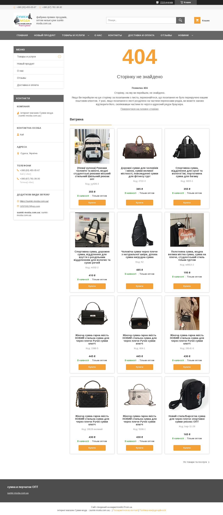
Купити (92, 202)
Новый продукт (45, 35)
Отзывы (21, 78)
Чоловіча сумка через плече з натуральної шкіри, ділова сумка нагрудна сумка (139, 254)
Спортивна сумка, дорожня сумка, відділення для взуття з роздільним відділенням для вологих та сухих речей (92, 257)
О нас (98, 35)
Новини (183, 35)
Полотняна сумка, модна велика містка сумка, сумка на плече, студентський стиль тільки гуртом (187, 255)
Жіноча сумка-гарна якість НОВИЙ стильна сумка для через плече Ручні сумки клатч (92, 339)
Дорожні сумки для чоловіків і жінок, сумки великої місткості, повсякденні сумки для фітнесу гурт (139, 172)
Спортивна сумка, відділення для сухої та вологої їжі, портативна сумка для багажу (186, 172)
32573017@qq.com (30, 206)
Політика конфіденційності (152, 510)
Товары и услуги (73, 35)
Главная (22, 35)
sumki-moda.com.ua (18, 493)
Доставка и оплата (141, 35)
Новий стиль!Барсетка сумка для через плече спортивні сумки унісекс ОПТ (187, 419)
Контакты (115, 35)
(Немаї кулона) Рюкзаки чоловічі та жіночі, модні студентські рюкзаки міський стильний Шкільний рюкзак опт (92, 173)
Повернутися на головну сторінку (140, 109)
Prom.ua (128, 507)
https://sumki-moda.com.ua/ (34, 201)
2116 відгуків (166, 2)
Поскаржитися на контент (125, 510)
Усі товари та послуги (195, 462)
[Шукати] (180, 20)
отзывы (166, 35)
